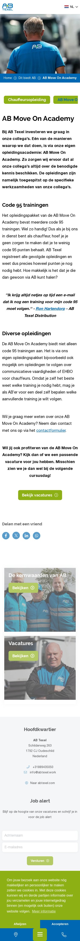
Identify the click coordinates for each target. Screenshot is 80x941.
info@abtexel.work (40, 775)
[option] (40, 44)
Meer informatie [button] (44, 911)
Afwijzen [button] (20, 924)
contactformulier (50, 431)
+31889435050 (40, 769)
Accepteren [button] (60, 924)
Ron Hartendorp (50, 309)
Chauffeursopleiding (27, 100)
